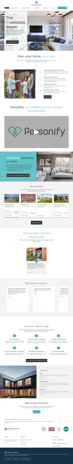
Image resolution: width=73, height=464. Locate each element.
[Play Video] (36, 132)
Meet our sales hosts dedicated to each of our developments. (11, 440)
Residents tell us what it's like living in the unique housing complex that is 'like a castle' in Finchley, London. (54, 393)
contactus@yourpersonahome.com (60, 443)
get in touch (9, 422)
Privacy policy (23, 444)
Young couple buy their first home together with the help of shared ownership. (54, 377)
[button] (6, 8)
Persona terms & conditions (26, 439)
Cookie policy (23, 442)
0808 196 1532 (61, 439)
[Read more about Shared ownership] (36, 260)
